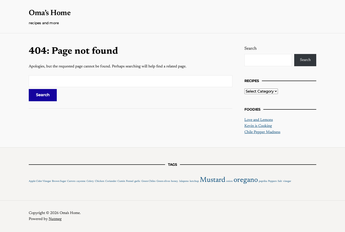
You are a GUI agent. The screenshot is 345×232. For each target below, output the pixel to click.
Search (250, 49)
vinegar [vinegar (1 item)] (287, 181)
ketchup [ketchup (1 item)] (194, 181)
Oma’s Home (49, 13)
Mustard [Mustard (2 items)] (212, 180)
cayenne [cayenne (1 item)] (81, 181)
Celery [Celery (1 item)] (90, 181)
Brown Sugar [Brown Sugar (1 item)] (59, 181)
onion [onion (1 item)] (229, 181)
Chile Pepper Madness (262, 132)
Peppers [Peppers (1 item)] (272, 181)
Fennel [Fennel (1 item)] (129, 181)
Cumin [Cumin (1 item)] (121, 181)
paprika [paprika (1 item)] (263, 181)
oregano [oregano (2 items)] (246, 180)
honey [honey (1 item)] (174, 181)
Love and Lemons (258, 120)
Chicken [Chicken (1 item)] (99, 181)
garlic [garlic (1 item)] (137, 181)
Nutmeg (55, 219)
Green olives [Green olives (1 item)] (163, 181)
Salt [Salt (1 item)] (280, 181)
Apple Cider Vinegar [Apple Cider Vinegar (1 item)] (40, 181)
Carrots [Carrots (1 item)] (71, 181)
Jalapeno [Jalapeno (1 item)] (184, 181)
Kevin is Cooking (258, 126)
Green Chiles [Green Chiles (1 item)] (148, 181)
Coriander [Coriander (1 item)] (110, 181)
